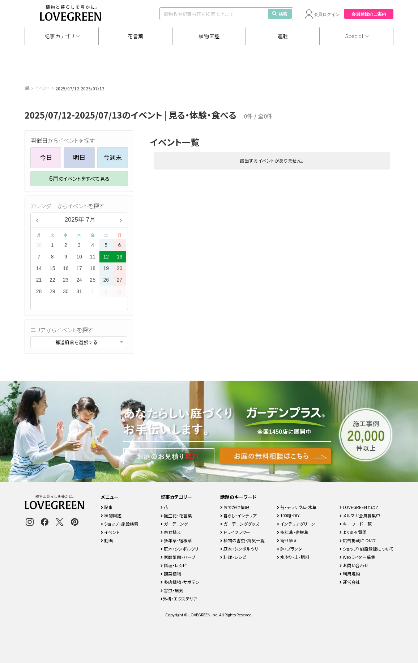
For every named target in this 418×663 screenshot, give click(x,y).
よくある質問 (353, 532)
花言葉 (136, 36)
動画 (107, 540)
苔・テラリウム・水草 (297, 507)
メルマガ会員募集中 (360, 515)
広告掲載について (358, 540)
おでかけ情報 (234, 507)
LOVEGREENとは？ (359, 507)
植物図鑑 (209, 36)
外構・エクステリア (179, 598)
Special (354, 36)
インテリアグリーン (296, 524)
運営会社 (350, 582)
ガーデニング (174, 524)
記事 (107, 507)
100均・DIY (288, 515)
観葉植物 (171, 573)
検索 (279, 13)
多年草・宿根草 (176, 540)
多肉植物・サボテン (180, 582)
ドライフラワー (235, 532)
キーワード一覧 (356, 524)
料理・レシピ (174, 565)
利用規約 (350, 573)
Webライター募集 (357, 557)
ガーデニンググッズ (239, 524)
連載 (283, 36)
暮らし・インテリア (238, 515)
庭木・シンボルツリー (182, 549)
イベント (42, 88)
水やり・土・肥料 (293, 557)
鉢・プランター (292, 549)
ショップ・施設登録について (366, 549)
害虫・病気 (172, 590)
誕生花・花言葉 (176, 515)
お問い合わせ (354, 565)
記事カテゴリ (59, 36)
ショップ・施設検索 (119, 524)
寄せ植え (171, 532)
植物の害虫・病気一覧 (242, 540)
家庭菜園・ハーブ (178, 557)
